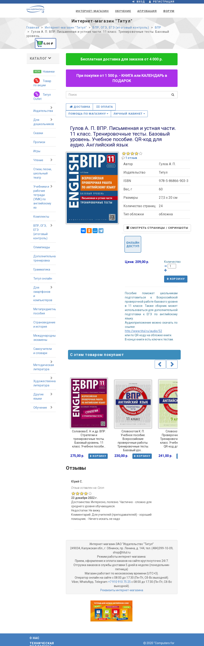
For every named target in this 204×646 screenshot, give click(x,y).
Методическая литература (43, 365)
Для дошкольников (43, 122)
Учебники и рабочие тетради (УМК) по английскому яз (43, 196)
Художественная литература (44, 381)
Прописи (39, 142)
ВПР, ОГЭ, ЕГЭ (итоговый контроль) (43, 232)
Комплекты (41, 216)
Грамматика (41, 269)
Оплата (105, 106)
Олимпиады (41, 247)
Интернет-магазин (92, 11)
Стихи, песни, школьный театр (42, 173)
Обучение (123, 11)
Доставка (80, 106)
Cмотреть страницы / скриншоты (157, 227)
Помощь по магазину (88, 113)
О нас (35, 638)
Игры (36, 151)
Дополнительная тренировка (44, 258)
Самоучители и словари (42, 351)
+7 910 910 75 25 (119, 581)
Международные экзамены (44, 337)
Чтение (43, 160)
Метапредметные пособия (44, 311)
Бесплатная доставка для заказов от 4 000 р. (122, 59)
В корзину (175, 278)
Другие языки (43, 396)
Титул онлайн (42, 278)
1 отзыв (131, 158)
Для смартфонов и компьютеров (43, 293)
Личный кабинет (129, 113)
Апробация (147, 11)
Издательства (43, 109)
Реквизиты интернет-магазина (121, 590)
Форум (168, 11)
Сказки (38, 133)
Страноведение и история (44, 324)
